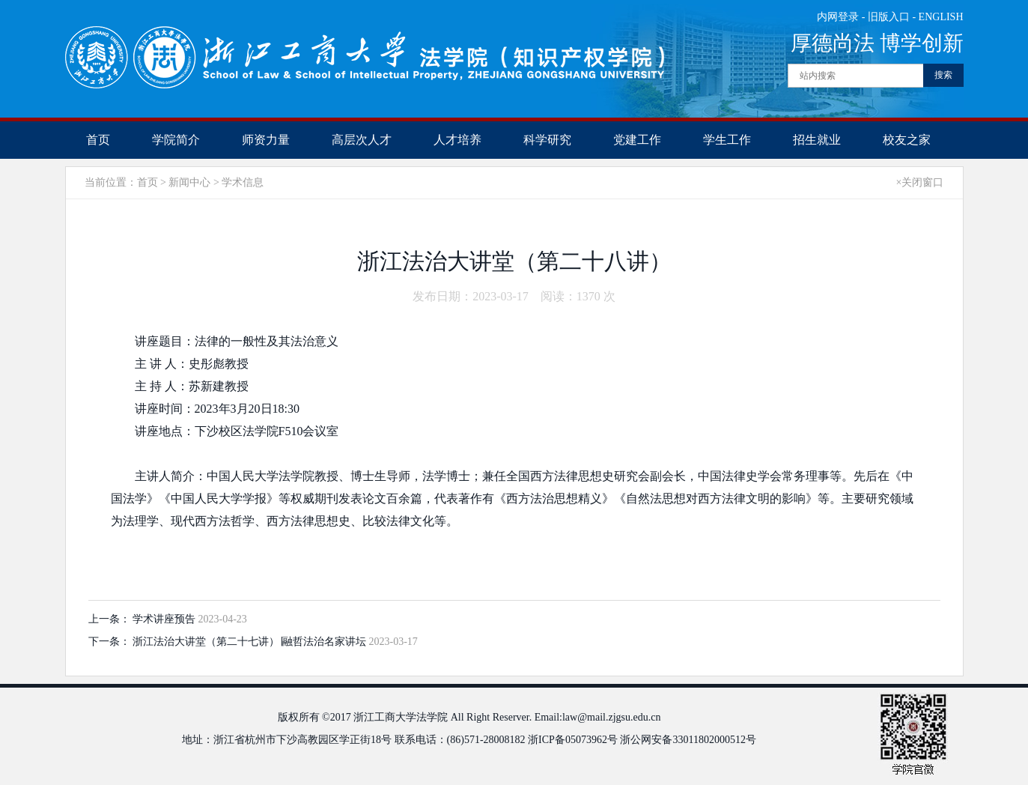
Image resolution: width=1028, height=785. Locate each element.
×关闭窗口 (920, 182)
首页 (98, 139)
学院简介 (176, 139)
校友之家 (907, 139)
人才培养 (457, 139)
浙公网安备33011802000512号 (687, 739)
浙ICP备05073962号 (573, 739)
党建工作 (637, 139)
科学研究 (547, 139)
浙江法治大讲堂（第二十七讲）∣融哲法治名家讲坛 (251, 641)
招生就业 (817, 139)
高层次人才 (362, 139)
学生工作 (727, 139)
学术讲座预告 (165, 619)
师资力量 (266, 139)
